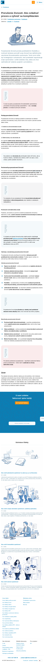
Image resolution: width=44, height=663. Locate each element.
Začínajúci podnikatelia (7, 653)
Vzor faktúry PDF (6, 610)
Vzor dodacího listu (7, 635)
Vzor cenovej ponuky (7, 637)
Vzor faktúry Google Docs (8, 608)
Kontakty (36, 660)
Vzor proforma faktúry (7, 623)
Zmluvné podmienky (21, 650)
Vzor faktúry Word (6, 604)
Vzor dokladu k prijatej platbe (9, 616)
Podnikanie (5, 7)
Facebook (16, 21)
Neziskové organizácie (7, 651)
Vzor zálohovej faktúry (7, 630)
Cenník (4, 645)
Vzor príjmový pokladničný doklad (10, 628)
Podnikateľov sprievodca (14, 19)
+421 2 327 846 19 (13, 657)
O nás (3, 643)
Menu (39, 2)
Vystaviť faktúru (22, 403)
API (31, 643)
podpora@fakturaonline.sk (28, 657)
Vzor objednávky (6, 618)
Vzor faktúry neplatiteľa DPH (9, 632)
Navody (25, 604)
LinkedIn (9, 21)
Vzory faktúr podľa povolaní (9, 600)
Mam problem (26, 602)
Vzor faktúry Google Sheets (9, 606)
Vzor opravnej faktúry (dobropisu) (10, 620)
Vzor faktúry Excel (6, 602)
